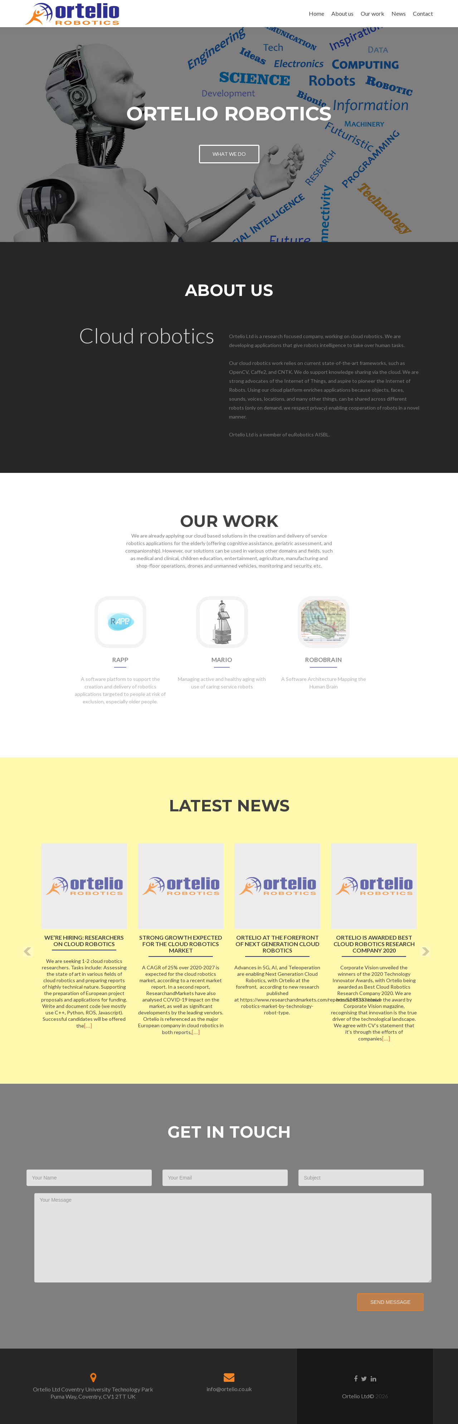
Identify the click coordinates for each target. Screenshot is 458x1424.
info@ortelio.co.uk (229, 1388)
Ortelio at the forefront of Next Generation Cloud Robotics (277, 944)
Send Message (374, 1302)
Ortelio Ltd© (358, 1396)
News (398, 13)
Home (316, 13)
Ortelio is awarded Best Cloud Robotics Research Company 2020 (374, 944)
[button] (28, 951)
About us (342, 13)
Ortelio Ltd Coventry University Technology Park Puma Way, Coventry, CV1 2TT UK (93, 1393)
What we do (229, 154)
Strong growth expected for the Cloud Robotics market (180, 944)
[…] (88, 1025)
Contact (423, 13)
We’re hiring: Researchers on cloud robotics (84, 940)
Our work (372, 13)
